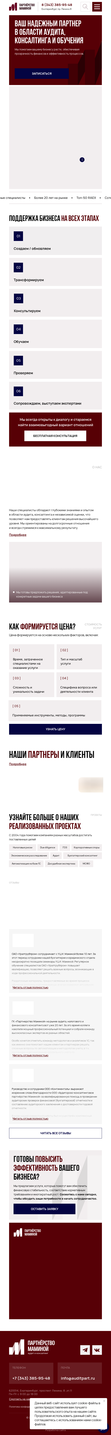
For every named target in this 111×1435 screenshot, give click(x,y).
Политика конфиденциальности (27, 1406)
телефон (19, 1367)
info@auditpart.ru (78, 1378)
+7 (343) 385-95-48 (31, 1378)
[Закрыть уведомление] (104, 1401)
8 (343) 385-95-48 (57, 4)
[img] (85, 7)
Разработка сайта (55, 1430)
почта (65, 1367)
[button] (42, 73)
